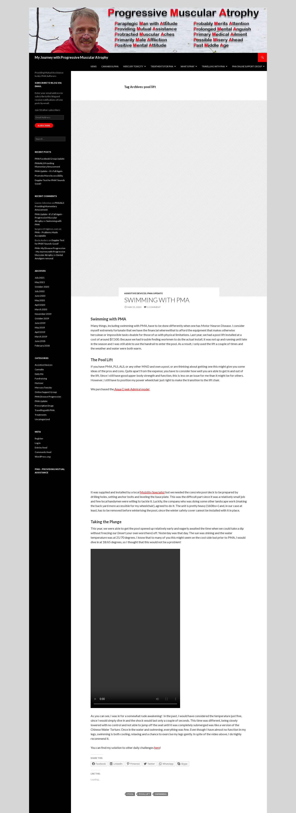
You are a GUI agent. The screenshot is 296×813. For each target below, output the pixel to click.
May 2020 (40, 300)
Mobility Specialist (152, 492)
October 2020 (42, 286)
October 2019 (42, 318)
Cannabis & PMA (109, 66)
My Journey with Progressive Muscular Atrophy (71, 57)
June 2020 (40, 295)
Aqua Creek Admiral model (132, 389)
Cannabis (39, 369)
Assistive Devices (135, 293)
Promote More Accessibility (49, 175)
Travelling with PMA (213, 66)
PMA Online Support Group (247, 66)
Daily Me (39, 374)
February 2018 (42, 345)
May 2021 (40, 282)
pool (130, 794)
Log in (38, 443)
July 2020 (39, 291)
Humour (39, 383)
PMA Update (155, 293)
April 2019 (40, 332)
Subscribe (44, 125)
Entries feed (41, 447)
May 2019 (40, 327)
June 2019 (40, 323)
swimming (161, 794)
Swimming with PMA (156, 300)
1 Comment (154, 307)
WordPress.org (42, 456)
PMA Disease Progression (48, 396)
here (157, 747)
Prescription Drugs (44, 405)
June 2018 (40, 341)
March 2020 (41, 309)
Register (39, 438)
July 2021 (39, 277)
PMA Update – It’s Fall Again (48, 171)
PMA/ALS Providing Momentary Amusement (49, 206)
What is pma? (187, 66)
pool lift (144, 794)
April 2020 (40, 304)
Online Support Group (46, 392)
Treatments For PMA (162, 66)
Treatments (41, 414)
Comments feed (43, 452)
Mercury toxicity (133, 66)
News (93, 66)
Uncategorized (42, 419)
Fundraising (41, 378)
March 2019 (41, 336)
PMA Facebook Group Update (49, 158)
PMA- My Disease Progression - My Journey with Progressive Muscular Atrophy (50, 251)
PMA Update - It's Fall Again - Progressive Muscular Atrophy (49, 217)
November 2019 (43, 313)
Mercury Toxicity (43, 387)
